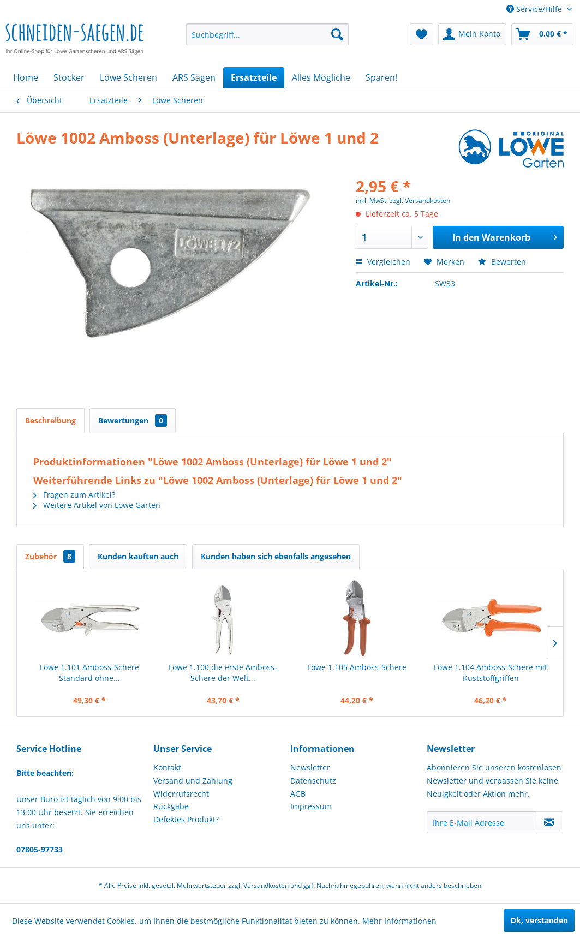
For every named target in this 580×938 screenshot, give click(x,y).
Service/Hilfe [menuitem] (535, 9)
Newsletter (310, 767)
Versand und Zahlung (192, 780)
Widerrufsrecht (181, 793)
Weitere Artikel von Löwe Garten (96, 505)
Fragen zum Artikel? (74, 494)
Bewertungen (132, 420)
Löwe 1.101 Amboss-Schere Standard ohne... (89, 672)
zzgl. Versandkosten (420, 200)
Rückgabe (171, 806)
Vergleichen (383, 261)
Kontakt (167, 767)
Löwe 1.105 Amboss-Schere (356, 667)
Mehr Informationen (399, 921)
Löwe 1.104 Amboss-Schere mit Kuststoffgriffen (490, 672)
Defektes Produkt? (186, 819)
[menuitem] (267, 34)
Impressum (311, 806)
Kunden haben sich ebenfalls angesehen (276, 556)
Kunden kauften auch (138, 556)
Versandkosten (266, 885)
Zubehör (50, 556)
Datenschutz (313, 780)
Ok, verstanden (539, 920)
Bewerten (502, 261)
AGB (298, 793)
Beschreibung (50, 420)
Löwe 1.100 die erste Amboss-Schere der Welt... (223, 672)
